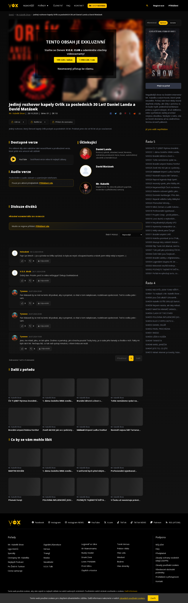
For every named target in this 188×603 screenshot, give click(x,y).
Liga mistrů (13, 549)
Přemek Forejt (15, 500)
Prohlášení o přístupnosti (167, 576)
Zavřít (153, 598)
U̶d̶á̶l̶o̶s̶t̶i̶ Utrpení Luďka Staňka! (92, 430)
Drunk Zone (86, 557)
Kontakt (79, 5)
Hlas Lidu (121, 552)
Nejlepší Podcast (16, 562)
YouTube (23, 159)
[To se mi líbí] (22, 261)
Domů (11, 14)
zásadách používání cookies (132, 598)
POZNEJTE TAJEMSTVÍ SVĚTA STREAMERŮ (90, 500)
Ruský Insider (87, 552)
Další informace (131, 591)
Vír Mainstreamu (89, 548)
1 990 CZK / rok (87, 59)
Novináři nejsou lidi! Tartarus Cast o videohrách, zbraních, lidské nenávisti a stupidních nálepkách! (125, 430)
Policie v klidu (123, 548)
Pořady (42, 5)
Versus (47, 549)
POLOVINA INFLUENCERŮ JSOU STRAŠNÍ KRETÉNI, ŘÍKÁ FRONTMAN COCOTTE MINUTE (57, 500)
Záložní (173, 23)
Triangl (47, 553)
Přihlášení (173, 5)
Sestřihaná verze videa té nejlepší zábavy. (48, 159)
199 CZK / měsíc (65, 59)
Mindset (121, 557)
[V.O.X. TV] (13, 6)
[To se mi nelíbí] (30, 261)
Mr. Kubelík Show (23, 14)
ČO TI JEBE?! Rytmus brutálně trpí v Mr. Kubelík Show (22, 401)
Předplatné (161, 553)
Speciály (11, 553)
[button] (147, 5)
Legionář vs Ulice (89, 544)
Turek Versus (123, 544)
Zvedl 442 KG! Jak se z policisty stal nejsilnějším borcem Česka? (58, 430)
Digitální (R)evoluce (52, 544)
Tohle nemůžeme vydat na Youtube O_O (124, 401)
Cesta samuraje (15, 570)
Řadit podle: (112, 234)
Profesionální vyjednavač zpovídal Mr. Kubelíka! (123, 471)
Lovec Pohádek (88, 561)
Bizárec (120, 561)
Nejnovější (28, 5)
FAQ (68, 5)
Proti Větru (86, 566)
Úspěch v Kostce (89, 570)
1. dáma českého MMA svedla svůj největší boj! (57, 401)
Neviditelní (48, 562)
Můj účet (160, 544)
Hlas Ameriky (123, 566)
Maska (47, 557)
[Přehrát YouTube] (13, 161)
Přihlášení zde (46, 183)
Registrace (158, 5)
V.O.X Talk (48, 566)
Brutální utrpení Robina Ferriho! (23, 430)
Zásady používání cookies (167, 565)
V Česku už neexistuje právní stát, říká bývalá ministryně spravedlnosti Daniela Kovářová (126, 500)
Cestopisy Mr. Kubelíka (18, 557)
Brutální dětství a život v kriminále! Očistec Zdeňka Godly (92, 401)
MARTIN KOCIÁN (16, 471)
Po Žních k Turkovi (16, 566)
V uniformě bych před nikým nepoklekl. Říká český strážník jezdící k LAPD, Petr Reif (91, 471)
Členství (58, 5)
